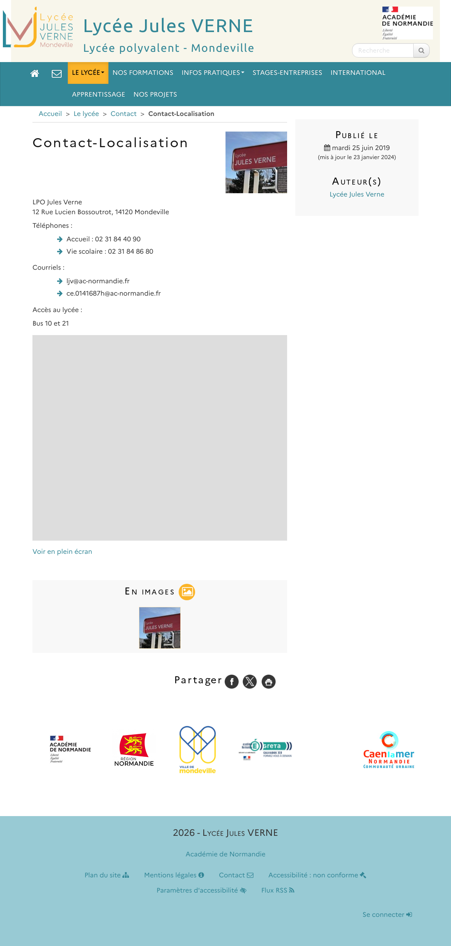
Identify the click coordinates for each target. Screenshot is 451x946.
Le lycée (88, 73)
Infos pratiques (213, 73)
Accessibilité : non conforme (317, 875)
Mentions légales (174, 875)
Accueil (50, 114)
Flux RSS (278, 891)
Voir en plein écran (62, 552)
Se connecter (387, 915)
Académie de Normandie (226, 854)
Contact (123, 114)
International (358, 73)
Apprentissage (98, 95)
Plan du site (107, 875)
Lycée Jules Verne (356, 195)
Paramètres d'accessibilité (201, 891)
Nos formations (143, 73)
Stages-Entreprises (287, 73)
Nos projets (155, 95)
